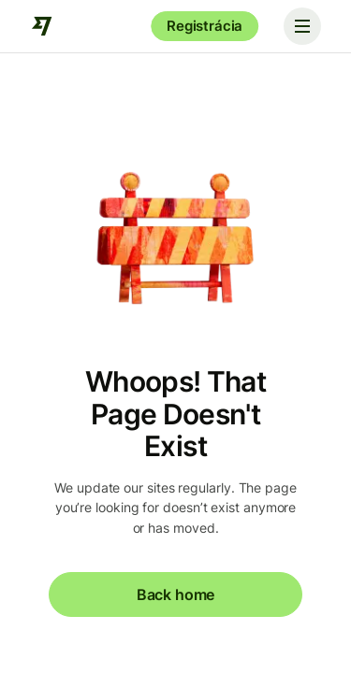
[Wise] (42, 26)
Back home (175, 594)
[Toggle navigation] (302, 26)
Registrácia (204, 26)
